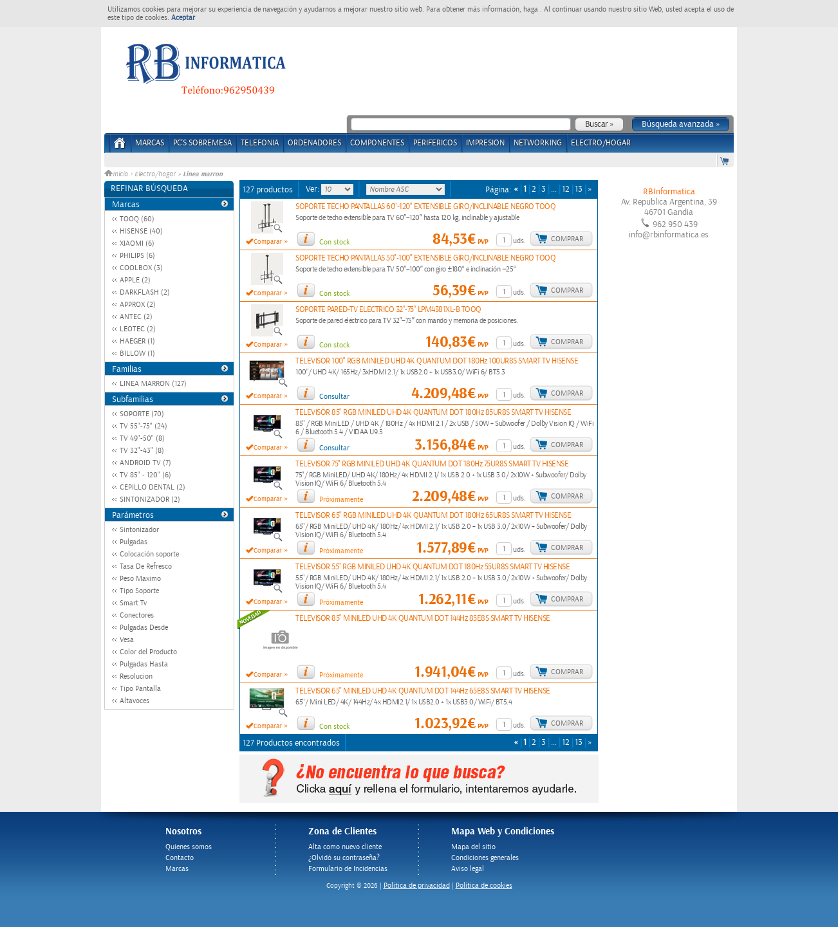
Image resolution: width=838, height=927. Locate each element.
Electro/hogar (155, 174)
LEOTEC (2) (138, 329)
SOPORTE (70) (142, 414)
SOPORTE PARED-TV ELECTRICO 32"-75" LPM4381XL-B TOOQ (388, 310)
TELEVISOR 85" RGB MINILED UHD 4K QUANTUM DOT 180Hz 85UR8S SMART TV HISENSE (433, 413)
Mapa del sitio (473, 847)
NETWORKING (538, 143)
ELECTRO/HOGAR (601, 143)
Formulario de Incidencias (347, 869)
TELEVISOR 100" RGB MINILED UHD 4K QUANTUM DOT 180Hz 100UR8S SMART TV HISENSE (436, 361)
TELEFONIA (260, 143)
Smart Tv (133, 603)
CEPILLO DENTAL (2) (152, 487)
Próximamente (341, 499)
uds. (519, 241)
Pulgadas (133, 542)
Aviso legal (467, 869)
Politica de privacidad (417, 885)
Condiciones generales (485, 858)
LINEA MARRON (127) (153, 384)
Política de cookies (484, 885)
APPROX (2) (138, 304)
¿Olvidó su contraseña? (344, 858)
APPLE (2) (135, 280)
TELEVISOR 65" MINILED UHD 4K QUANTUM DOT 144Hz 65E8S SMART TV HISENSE (422, 691)
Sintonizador (139, 530)
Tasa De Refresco (146, 566)
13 (578, 189)
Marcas (149, 143)
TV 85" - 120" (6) (145, 475)
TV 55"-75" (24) (143, 426)
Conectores (137, 615)
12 (566, 189)
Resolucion (136, 676)
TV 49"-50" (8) (142, 438)
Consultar (334, 396)
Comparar (268, 242)
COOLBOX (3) (141, 268)
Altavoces (134, 701)
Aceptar (183, 18)
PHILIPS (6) (137, 256)
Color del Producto (148, 652)
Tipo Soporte (139, 591)
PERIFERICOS (435, 143)
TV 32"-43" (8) (142, 450)
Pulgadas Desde (144, 627)
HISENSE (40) (141, 231)
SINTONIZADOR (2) (150, 499)
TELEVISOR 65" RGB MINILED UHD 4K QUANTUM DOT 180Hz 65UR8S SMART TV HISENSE (433, 515)
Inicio (117, 174)
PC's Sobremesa (202, 143)
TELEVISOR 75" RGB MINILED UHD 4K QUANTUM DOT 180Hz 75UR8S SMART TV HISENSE (431, 464)
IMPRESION (485, 143)
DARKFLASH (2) (145, 292)
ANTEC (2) (136, 317)
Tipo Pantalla (140, 688)
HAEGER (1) (137, 341)
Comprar (567, 239)
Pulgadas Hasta (144, 664)
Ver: (313, 189)
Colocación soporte (149, 554)
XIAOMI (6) (137, 243)
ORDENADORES (314, 143)
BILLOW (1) (137, 353)
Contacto (179, 858)
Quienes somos (188, 847)
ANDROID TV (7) (145, 463)
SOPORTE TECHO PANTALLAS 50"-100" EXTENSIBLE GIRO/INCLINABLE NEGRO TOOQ (425, 258)
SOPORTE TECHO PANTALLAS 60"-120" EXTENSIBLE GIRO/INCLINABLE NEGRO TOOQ (425, 207)
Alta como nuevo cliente (345, 847)
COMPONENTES (377, 143)
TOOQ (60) (137, 219)
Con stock (334, 242)
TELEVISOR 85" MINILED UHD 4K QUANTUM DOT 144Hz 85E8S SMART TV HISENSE (422, 618)
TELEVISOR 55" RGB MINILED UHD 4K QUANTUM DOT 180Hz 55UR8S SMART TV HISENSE (432, 567)
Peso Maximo (140, 578)
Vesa (127, 640)
